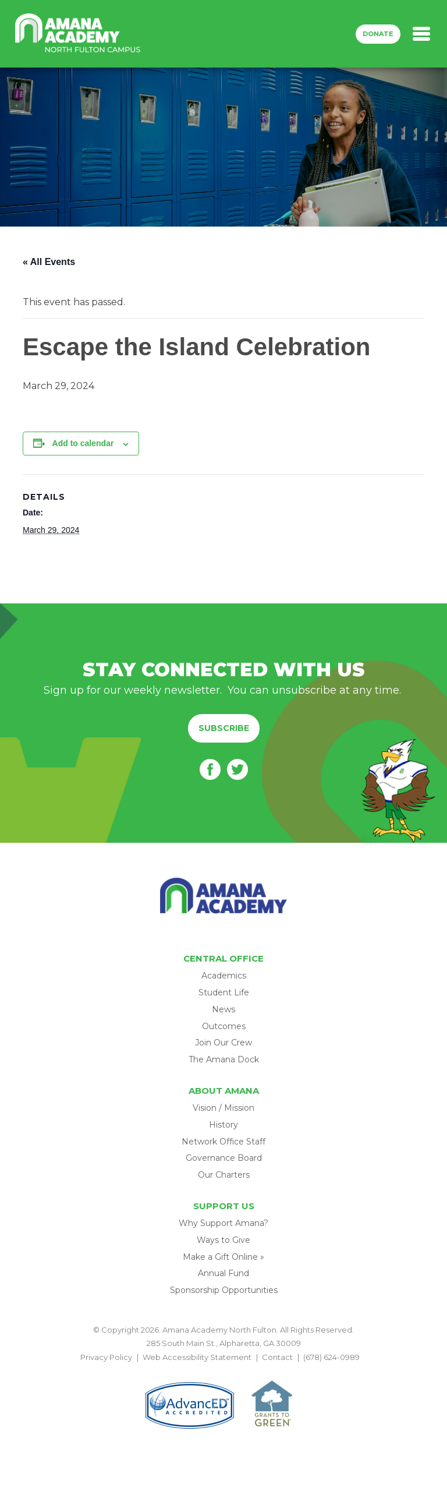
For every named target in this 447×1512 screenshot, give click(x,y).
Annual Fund (223, 1273)
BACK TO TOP (223, 1370)
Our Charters (224, 1175)
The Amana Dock (224, 1059)
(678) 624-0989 (331, 1357)
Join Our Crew (223, 1042)
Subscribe (223, 728)
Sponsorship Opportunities (224, 1290)
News (223, 1009)
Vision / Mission (223, 1108)
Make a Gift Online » (223, 1257)
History (223, 1124)
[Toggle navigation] (421, 34)
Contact (277, 1357)
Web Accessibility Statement (197, 1357)
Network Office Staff (223, 1141)
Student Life (223, 992)
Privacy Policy (106, 1357)
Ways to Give (223, 1240)
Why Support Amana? (223, 1223)
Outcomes (224, 1026)
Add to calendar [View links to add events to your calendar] (83, 443)
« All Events (49, 262)
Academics (223, 975)
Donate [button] (378, 34)
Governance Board (224, 1158)
